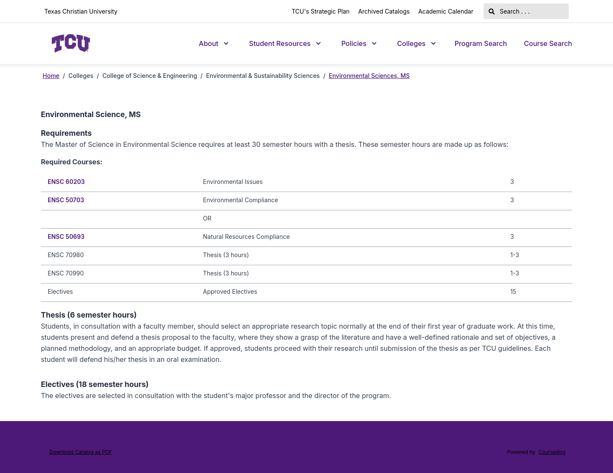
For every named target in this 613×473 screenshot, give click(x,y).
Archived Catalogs (384, 11)
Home (51, 75)
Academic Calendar (445, 11)
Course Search (548, 43)
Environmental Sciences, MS (369, 75)
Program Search (481, 43)
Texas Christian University (80, 11)
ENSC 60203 (66, 181)
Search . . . (509, 11)
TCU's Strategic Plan (320, 11)
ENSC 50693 (66, 236)
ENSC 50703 (66, 200)
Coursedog (552, 452)
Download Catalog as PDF (80, 452)
